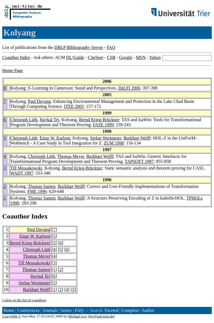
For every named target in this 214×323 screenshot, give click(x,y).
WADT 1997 (21, 173)
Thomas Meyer (70, 156)
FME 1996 (37, 191)
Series (66, 310)
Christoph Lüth (23, 119)
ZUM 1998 (114, 143)
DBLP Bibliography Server (78, 47)
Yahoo (154, 57)
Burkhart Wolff (136, 138)
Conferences (28, 310)
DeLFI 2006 (129, 88)
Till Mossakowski (26, 168)
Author (148, 310)
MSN (141, 57)
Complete (130, 310)
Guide (78, 57)
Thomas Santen (41, 186)
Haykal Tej (49, 119)
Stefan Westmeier (105, 138)
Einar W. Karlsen (55, 138)
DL (69, 57)
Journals (50, 310)
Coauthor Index (16, 57)
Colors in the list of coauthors (24, 300)
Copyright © (11, 316)
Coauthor (16, 216)
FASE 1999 (103, 124)
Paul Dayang (39, 101)
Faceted (111, 310)
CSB (111, 57)
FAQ (111, 47)
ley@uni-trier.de (101, 316)
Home (8, 310)
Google (125, 57)
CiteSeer (95, 57)
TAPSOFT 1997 (139, 161)
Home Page (12, 70)
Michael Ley (77, 316)
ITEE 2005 (74, 106)
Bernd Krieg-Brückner (99, 119)
